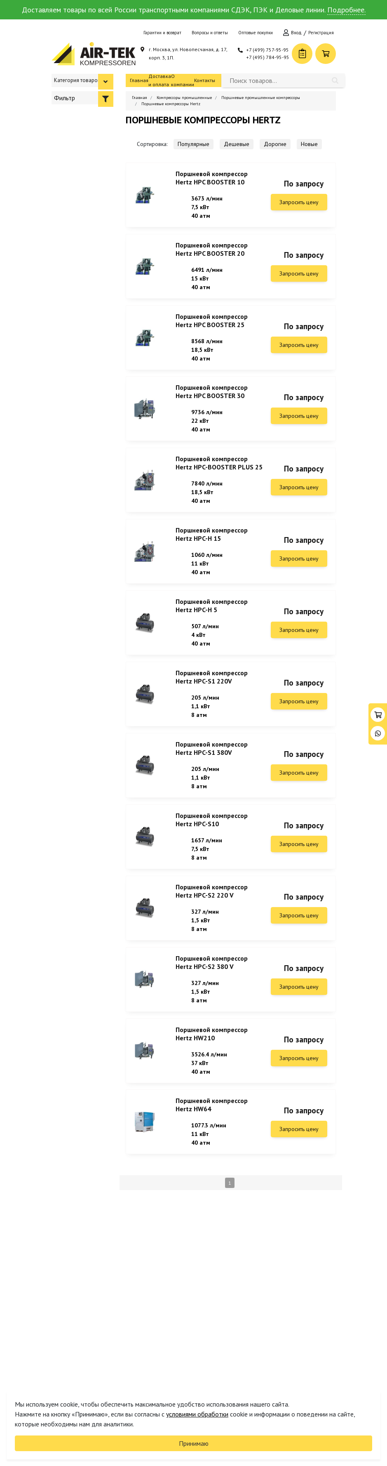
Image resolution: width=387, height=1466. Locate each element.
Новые (309, 144)
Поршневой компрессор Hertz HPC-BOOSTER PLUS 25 (219, 470)
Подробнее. (346, 9)
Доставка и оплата (159, 80)
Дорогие (275, 144)
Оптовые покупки (255, 32)
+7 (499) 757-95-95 (267, 50)
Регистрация (321, 32)
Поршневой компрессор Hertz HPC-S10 (212, 835)
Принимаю (194, 1443)
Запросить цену (299, 202)
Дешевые (236, 144)
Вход (296, 32)
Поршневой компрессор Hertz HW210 (212, 1054)
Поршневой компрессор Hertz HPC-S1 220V (212, 689)
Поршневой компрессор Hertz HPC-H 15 (212, 543)
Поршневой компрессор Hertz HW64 (212, 1127)
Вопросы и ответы (210, 32)
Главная (139, 80)
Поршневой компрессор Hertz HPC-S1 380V (212, 762)
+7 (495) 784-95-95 (267, 57)
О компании (182, 80)
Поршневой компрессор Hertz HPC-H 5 (212, 616)
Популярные (193, 144)
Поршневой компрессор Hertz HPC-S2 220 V (212, 908)
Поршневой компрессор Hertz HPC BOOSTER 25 (212, 324)
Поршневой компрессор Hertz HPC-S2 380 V (212, 981)
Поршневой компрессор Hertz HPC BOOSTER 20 (212, 251)
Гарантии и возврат (162, 32)
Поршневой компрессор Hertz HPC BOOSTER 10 (212, 178)
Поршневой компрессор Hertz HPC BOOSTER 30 (212, 397)
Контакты (204, 80)
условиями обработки (197, 1414)
